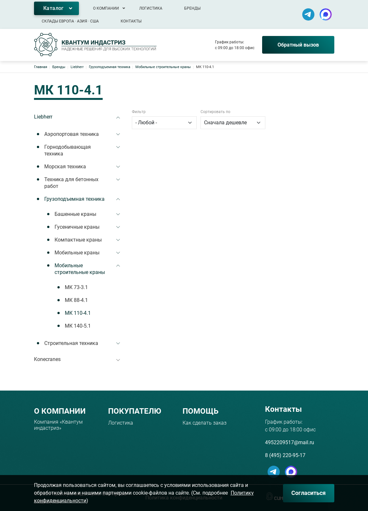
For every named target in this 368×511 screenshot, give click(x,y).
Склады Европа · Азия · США (70, 21)
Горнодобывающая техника (67, 150)
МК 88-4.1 (76, 300)
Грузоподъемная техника (109, 67)
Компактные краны (78, 240)
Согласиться (308, 492)
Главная (40, 67)
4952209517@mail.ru (289, 442)
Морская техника (65, 166)
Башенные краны (75, 214)
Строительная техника (71, 343)
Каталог (53, 8)
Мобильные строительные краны (163, 67)
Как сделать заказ (205, 423)
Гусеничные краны (77, 227)
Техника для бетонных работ (71, 182)
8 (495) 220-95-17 (285, 455)
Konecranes (47, 359)
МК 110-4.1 (78, 313)
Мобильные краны (77, 253)
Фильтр (139, 112)
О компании (106, 8)
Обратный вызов (298, 45)
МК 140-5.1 (78, 326)
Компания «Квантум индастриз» (58, 425)
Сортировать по (215, 112)
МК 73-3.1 (76, 287)
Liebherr (77, 67)
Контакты (131, 21)
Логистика (150, 8)
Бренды (192, 8)
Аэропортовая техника (71, 134)
